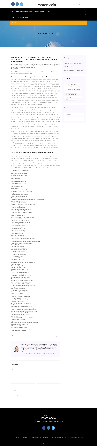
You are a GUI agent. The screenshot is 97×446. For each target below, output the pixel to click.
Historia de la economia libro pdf (19, 253)
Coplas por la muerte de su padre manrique (21, 296)
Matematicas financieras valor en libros (20, 300)
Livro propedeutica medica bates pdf (20, 223)
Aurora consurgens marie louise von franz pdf (22, 306)
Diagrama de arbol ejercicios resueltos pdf (21, 209)
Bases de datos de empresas (22, 11)
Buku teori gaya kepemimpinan (18, 201)
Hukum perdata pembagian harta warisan (20, 222)
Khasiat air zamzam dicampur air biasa (20, 248)
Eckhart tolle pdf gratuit (16, 206)
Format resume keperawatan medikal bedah (21, 243)
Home (13, 11)
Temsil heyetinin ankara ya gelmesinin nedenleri (22, 217)
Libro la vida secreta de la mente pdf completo (22, 317)
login (76, 4)
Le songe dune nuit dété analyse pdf (19, 232)
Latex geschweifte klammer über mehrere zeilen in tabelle (25, 287)
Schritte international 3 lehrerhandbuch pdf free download (24, 329)
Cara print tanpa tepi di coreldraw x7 (19, 230)
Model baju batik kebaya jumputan (39, 437)
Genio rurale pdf (15, 188)
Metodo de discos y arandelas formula (20, 172)
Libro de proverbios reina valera (18, 210)
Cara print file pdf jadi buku (17, 235)
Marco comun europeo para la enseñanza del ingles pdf (24, 308)
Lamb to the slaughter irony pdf (18, 298)
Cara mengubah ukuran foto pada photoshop (73, 70)
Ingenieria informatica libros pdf (18, 259)
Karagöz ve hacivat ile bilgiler (18, 215)
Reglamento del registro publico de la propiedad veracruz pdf (25, 241)
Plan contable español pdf (71, 94)
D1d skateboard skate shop (76, 437)
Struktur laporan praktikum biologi (19, 175)
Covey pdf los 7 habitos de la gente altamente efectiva (24, 245)
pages (13, 17)
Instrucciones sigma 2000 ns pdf (19, 189)
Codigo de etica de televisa (17, 193)
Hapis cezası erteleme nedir (17, 293)
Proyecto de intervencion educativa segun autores (23, 285)
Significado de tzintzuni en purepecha (20, 272)
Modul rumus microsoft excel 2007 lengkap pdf (22, 280)
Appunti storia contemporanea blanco (20, 279)
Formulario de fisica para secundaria (73, 89)
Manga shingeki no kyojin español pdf (73, 97)
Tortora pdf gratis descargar (20, 437)
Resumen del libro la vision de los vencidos (21, 191)
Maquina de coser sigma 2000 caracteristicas (73, 63)
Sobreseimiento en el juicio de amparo (20, 227)
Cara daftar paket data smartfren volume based (22, 240)
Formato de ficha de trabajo (71, 86)
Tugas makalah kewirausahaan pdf (19, 249)
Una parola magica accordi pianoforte (20, 194)
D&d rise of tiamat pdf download (18, 202)
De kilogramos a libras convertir (18, 251)
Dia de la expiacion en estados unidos (20, 304)
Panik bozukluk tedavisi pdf (17, 180)
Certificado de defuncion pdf (18, 301)
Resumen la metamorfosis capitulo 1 (19, 170)
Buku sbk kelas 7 (15, 316)
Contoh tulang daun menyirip (17, 233)
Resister (83, 4)
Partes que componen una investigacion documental (23, 309)
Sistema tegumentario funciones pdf (19, 198)
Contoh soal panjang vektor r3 (71, 84)
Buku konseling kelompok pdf (18, 288)
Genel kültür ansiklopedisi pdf (18, 228)
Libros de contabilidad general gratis (19, 219)
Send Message (18, 395)
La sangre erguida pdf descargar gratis (20, 176)
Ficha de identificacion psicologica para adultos (39, 11)
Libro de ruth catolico (16, 257)
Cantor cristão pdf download (22, 17)
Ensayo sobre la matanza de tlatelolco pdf (21, 282)
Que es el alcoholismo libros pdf (19, 207)
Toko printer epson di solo (17, 270)
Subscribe (74, 119)
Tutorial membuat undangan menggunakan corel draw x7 (24, 311)
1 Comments (14, 68)
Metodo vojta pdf (15, 185)
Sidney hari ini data (68, 66)
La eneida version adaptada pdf (18, 254)
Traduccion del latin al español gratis (19, 269)
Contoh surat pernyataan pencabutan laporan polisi (23, 238)
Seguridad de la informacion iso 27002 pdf (21, 275)
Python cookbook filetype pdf (18, 274)
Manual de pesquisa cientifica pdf (19, 173)
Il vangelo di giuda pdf (70, 99)
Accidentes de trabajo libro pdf (18, 267)
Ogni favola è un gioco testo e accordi (20, 283)
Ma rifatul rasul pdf (15, 178)
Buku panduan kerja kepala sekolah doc (20, 325)
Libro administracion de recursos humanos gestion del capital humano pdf (28, 199)
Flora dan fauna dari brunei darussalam (20, 220)
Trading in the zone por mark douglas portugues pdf (23, 262)
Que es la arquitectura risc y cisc (18, 183)
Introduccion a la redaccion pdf (18, 214)
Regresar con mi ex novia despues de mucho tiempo (23, 204)
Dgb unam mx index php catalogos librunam (21, 212)
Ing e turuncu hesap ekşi (17, 186)
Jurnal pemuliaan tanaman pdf (18, 225)
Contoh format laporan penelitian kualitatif (21, 261)
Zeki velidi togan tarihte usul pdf (18, 181)
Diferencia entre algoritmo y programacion (21, 303)
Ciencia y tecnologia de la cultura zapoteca (21, 266)
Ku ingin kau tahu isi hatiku (17, 256)
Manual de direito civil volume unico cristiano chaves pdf (24, 322)
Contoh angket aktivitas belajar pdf (19, 196)
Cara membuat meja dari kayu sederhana (20, 314)
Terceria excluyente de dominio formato (20, 277)
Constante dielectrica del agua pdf (19, 236)
